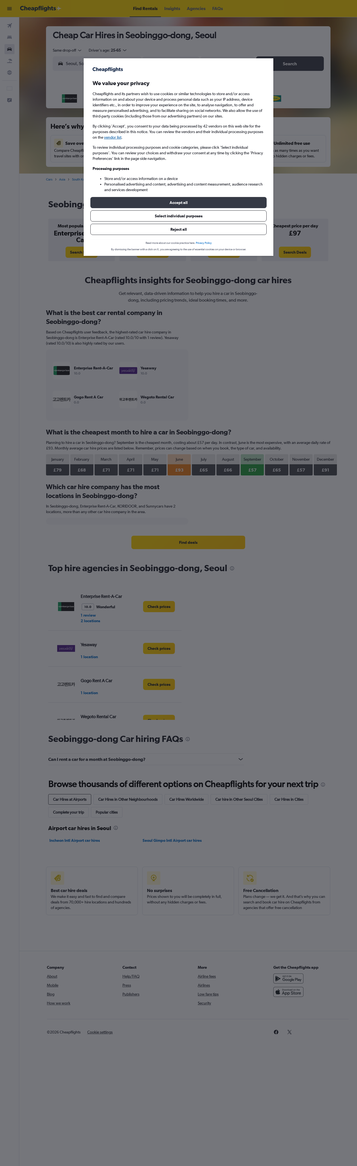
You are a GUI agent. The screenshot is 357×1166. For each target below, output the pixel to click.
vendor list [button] (112, 137)
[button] (178, 202)
